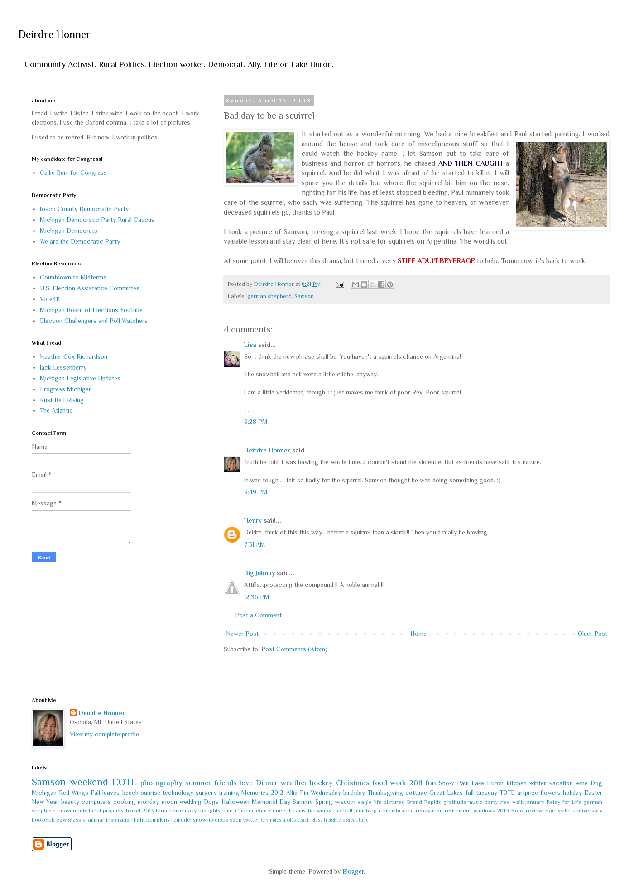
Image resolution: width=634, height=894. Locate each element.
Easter (593, 792)
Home (418, 633)
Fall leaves (105, 792)
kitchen (517, 783)
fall (470, 792)
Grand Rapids (423, 802)
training (229, 792)
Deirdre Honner (54, 34)
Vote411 (50, 299)
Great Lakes (446, 792)
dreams (296, 810)
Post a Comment (258, 615)
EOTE (124, 782)
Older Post (592, 633)
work (398, 783)
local (95, 810)
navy (191, 810)
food (379, 783)
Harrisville (558, 810)
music (475, 802)
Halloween (235, 801)
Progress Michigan (66, 389)
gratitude (454, 802)
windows (484, 810)
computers (96, 801)
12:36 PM (256, 597)
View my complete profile (104, 734)
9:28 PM (256, 421)
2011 (416, 783)
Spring (323, 801)
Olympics (271, 819)
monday (148, 801)
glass (74, 820)
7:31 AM (254, 544)
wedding (190, 801)
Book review (527, 810)
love (246, 783)
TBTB (507, 792)
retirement (458, 810)
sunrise (150, 792)
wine (582, 783)
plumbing (365, 810)
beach (130, 792)
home (176, 810)
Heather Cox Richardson (73, 356)
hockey (321, 783)
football (342, 810)
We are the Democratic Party (80, 241)
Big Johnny (259, 573)
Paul (463, 783)
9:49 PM (256, 491)
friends (225, 783)
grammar (93, 820)
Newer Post (242, 633)
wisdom (345, 801)
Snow (446, 783)
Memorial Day (271, 801)
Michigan (44, 792)
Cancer (244, 810)
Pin (304, 792)
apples (289, 819)
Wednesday (326, 792)
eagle (365, 802)
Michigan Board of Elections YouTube (91, 309)
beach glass (309, 819)
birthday (354, 792)
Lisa (250, 344)
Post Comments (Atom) (294, 649)
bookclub (43, 820)
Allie (292, 792)
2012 (277, 792)
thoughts (209, 810)
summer (198, 783)
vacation (561, 783)
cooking (124, 801)
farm (161, 810)
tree (505, 802)
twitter (251, 820)
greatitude (357, 819)
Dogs (211, 801)
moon (169, 801)
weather (293, 783)
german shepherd (269, 296)
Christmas (353, 783)
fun (430, 783)
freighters (334, 819)
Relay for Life (563, 802)
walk (518, 802)
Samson (304, 296)
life (378, 802)
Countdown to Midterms (73, 277)
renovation (429, 810)
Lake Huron (487, 783)
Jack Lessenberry (63, 367)
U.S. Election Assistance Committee (89, 288)
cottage (416, 792)
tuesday (486, 792)
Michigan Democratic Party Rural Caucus (97, 219)
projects (113, 810)
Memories (255, 792)
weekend (89, 782)
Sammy (302, 801)
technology (178, 792)
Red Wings (73, 792)
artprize (527, 792)
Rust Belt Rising (62, 400)
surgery (206, 792)
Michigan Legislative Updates (80, 378)
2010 (503, 810)
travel (133, 810)
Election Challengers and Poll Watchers (94, 320)
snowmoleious (210, 820)
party (491, 802)
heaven (67, 810)
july (82, 810)
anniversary (587, 810)
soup (236, 820)
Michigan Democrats (68, 230)
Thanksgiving (385, 792)
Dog (596, 783)
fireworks (319, 810)
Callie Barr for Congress (73, 172)
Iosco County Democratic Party (84, 208)
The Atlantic (56, 410)
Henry (253, 520)
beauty (70, 801)
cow (61, 820)
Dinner (267, 783)
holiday (572, 792)
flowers (550, 792)
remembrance (396, 810)
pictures (394, 802)
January (534, 802)
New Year (45, 801)
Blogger (353, 871)
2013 (148, 810)
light (139, 820)
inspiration (119, 820)
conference (270, 810)
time (227, 810)
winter (537, 783)
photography (161, 783)
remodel (181, 820)
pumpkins (158, 820)
